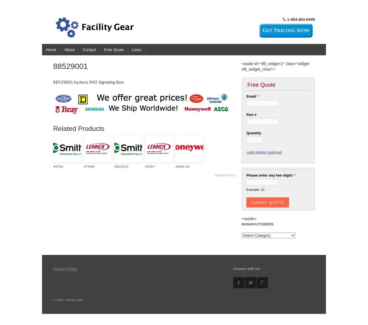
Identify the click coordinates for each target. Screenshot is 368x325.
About (69, 50)
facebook (238, 282)
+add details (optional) (264, 152)
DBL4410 (121, 166)
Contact (89, 50)
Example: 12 (255, 189)
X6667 (150, 166)
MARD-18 (182, 166)
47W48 (89, 166)
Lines (136, 50)
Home (51, 50)
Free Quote (114, 50)
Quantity (253, 133)
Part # (251, 115)
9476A (58, 166)
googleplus (262, 282)
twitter (250, 282)
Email (252, 96)
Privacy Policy (65, 269)
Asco (231, 175)
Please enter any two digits (270, 175)
